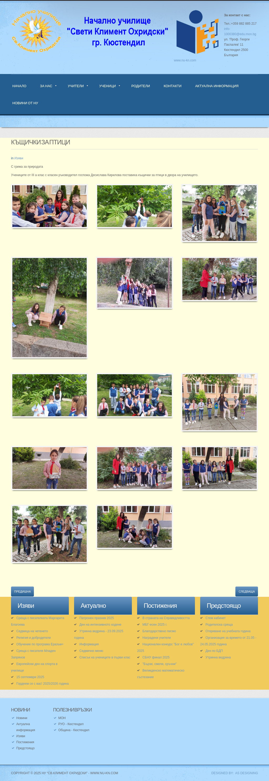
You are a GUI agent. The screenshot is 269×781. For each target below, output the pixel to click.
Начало (19, 86)
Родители (140, 86)
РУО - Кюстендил (71, 724)
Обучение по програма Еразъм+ (40, 644)
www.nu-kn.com (185, 60)
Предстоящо (25, 748)
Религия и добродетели (33, 638)
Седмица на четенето (32, 631)
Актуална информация (217, 86)
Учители (76, 86)
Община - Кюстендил (73, 730)
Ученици (107, 86)
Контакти (173, 86)
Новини (21, 718)
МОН (62, 718)
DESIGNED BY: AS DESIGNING (233, 773)
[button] (49, 209)
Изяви (18, 158)
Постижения (25, 742)
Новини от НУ (25, 103)
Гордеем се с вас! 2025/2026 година (42, 683)
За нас (46, 86)
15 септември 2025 (30, 677)
